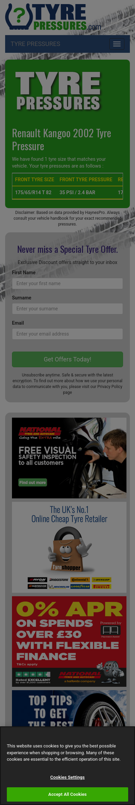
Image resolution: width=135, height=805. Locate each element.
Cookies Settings (67, 777)
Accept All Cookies (67, 794)
